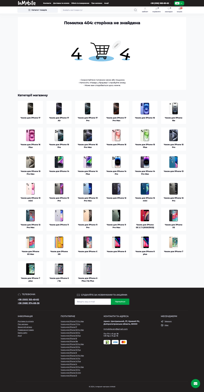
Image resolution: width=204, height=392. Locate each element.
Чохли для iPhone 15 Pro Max (72, 344)
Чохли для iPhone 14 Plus (71, 361)
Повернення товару (26, 330)
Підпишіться (120, 302)
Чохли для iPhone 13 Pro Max (72, 367)
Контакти (47, 3)
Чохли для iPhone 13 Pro (70, 370)
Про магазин (96, 3)
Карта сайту (22, 333)
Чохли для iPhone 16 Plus (71, 336)
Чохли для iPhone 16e (69, 341)
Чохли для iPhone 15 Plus (71, 350)
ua (177, 3)
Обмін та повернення (80, 3)
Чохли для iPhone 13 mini (71, 373)
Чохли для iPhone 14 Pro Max (72, 356)
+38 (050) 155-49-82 (28, 299)
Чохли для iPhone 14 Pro (70, 358)
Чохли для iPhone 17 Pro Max (72, 321)
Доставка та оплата (61, 3)
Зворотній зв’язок (25, 327)
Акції (106, 3)
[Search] (135, 10)
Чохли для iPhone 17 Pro (70, 324)
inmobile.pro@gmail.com (116, 329)
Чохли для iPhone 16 (69, 338)
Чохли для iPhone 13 (69, 376)
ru (181, 3)
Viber (166, 325)
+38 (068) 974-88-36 (28, 303)
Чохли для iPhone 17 (69, 327)
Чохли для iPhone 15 (69, 353)
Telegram (168, 321)
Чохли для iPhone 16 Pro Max (72, 330)
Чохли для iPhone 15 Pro (70, 347)
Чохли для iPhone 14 (69, 364)
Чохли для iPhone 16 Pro (70, 333)
